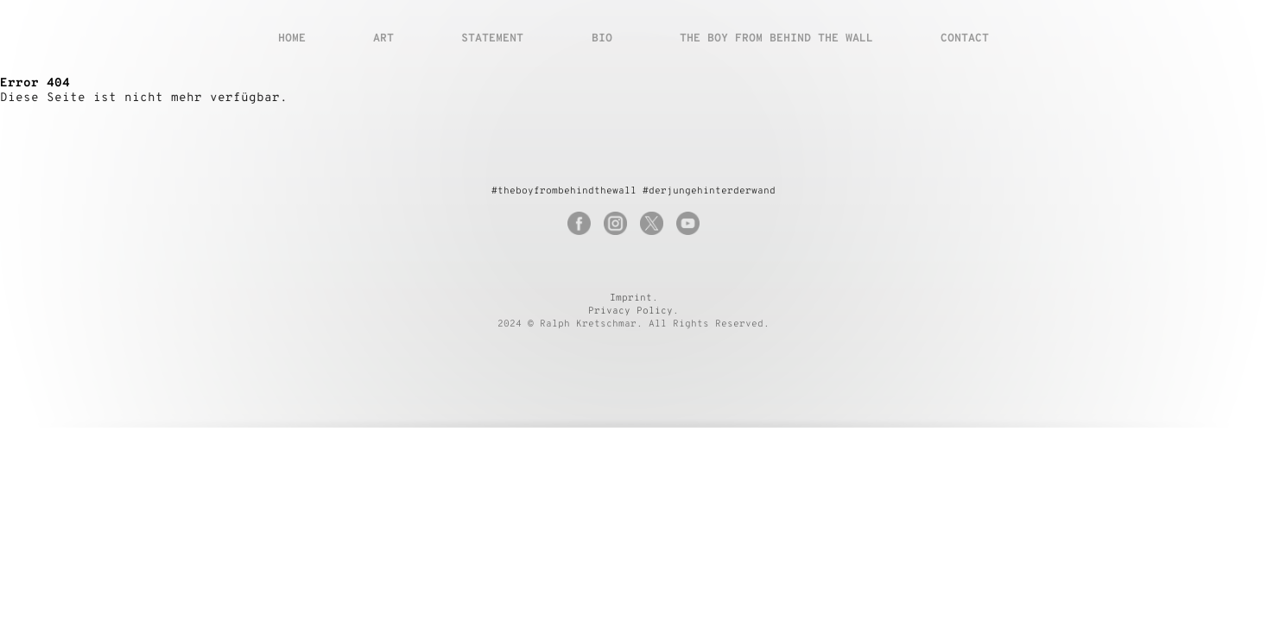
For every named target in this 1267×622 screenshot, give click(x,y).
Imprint (631, 305)
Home (268, 42)
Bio (606, 42)
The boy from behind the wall (790, 42)
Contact (988, 42)
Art (369, 42)
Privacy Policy (630, 318)
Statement (488, 42)
